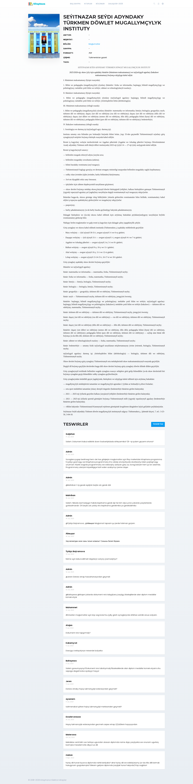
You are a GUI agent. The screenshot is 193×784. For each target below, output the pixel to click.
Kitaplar (88, 3)
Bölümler (100, 3)
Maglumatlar (94, 44)
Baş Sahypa (75, 3)
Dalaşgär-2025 (115, 3)
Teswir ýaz (158, 424)
